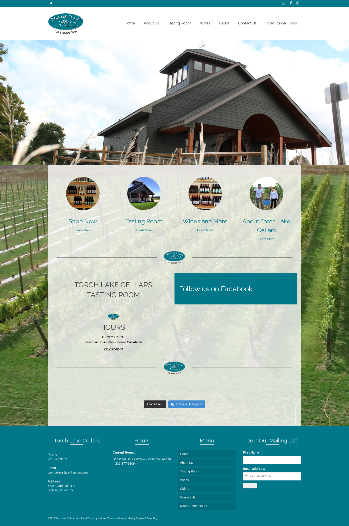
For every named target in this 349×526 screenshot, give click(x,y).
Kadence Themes (106, 518)
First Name (251, 452)
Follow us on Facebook (216, 289)
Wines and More (205, 221)
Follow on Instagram (186, 404)
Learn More (83, 230)
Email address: (254, 468)
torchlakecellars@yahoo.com (68, 472)
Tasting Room (143, 221)
